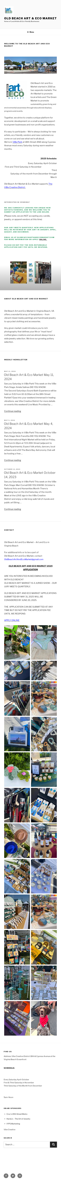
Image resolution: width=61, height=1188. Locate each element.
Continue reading (12, 411)
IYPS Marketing (13, 1124)
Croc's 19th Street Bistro (17, 1114)
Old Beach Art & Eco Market (30, 18)
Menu (30, 32)
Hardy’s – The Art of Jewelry (18, 1119)
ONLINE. (43, 239)
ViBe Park (17, 142)
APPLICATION (30, 569)
